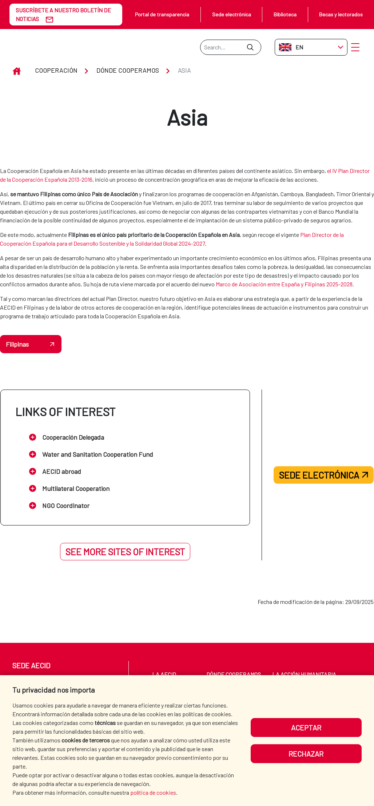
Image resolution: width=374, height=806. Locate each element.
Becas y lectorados (341, 14)
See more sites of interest (125, 551)
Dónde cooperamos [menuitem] (233, 674)
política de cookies (153, 792)
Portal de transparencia (162, 14)
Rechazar (306, 753)
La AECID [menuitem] (164, 674)
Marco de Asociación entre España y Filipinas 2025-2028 (284, 284)
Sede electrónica (231, 14)
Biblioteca (285, 14)
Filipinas (17, 344)
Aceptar (306, 727)
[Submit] (250, 47)
